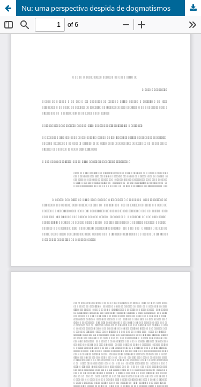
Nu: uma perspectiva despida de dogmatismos (95, 8)
